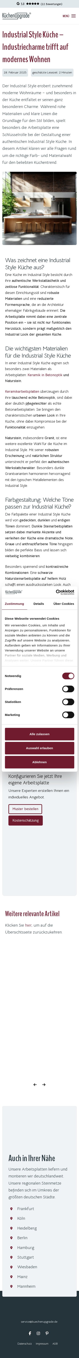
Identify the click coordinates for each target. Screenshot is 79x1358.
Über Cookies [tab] (64, 603)
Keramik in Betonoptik (45, 375)
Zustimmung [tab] (14, 603)
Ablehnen (39, 762)
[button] (69, 16)
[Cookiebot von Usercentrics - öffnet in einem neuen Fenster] (56, 592)
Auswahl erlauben (39, 748)
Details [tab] (38, 603)
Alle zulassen (39, 734)
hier (28, 925)
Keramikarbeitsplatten (22, 391)
